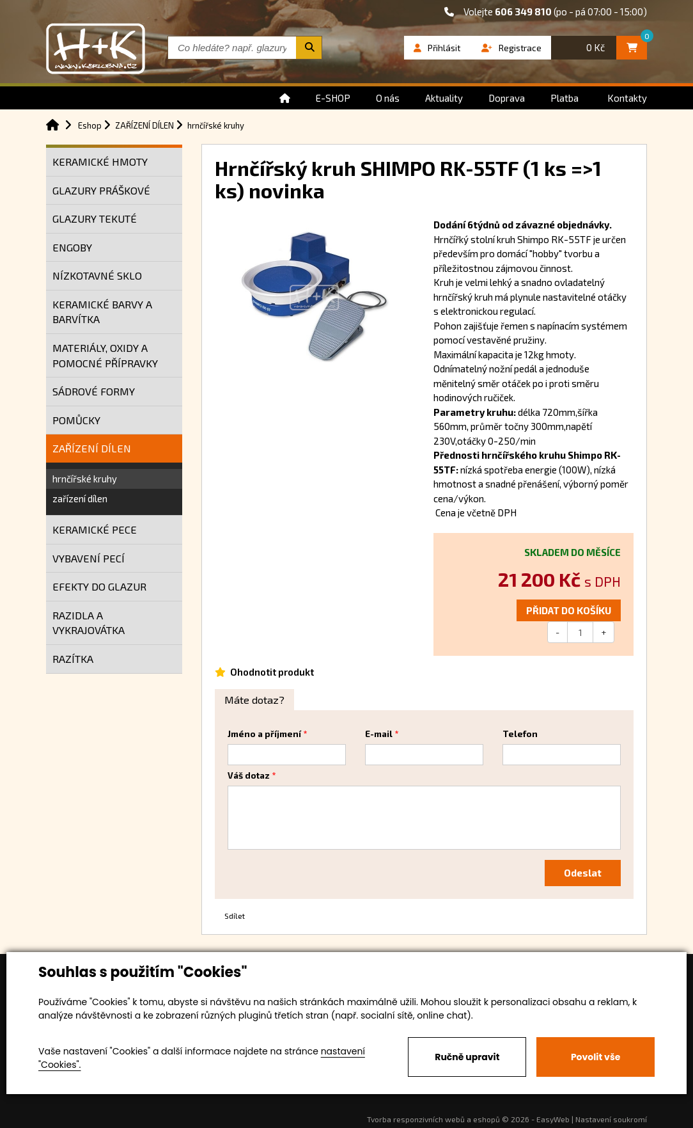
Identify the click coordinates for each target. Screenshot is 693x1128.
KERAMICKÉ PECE (94, 529)
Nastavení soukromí (611, 1119)
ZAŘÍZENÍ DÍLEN (91, 448)
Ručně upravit (467, 1057)
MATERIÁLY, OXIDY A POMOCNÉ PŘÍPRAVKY (105, 355)
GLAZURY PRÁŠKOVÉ (101, 190)
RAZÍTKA (72, 659)
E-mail (379, 734)
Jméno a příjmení (264, 734)
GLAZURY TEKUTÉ (94, 218)
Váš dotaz (249, 775)
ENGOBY (72, 247)
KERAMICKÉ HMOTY (100, 161)
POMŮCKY (76, 420)
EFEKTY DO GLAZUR (99, 586)
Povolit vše (595, 1057)
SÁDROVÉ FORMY (93, 391)
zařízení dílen (79, 498)
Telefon (520, 734)
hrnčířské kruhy (84, 478)
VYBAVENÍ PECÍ (88, 558)
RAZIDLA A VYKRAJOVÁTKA (88, 623)
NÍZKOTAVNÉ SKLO (97, 275)
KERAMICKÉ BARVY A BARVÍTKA (102, 312)
